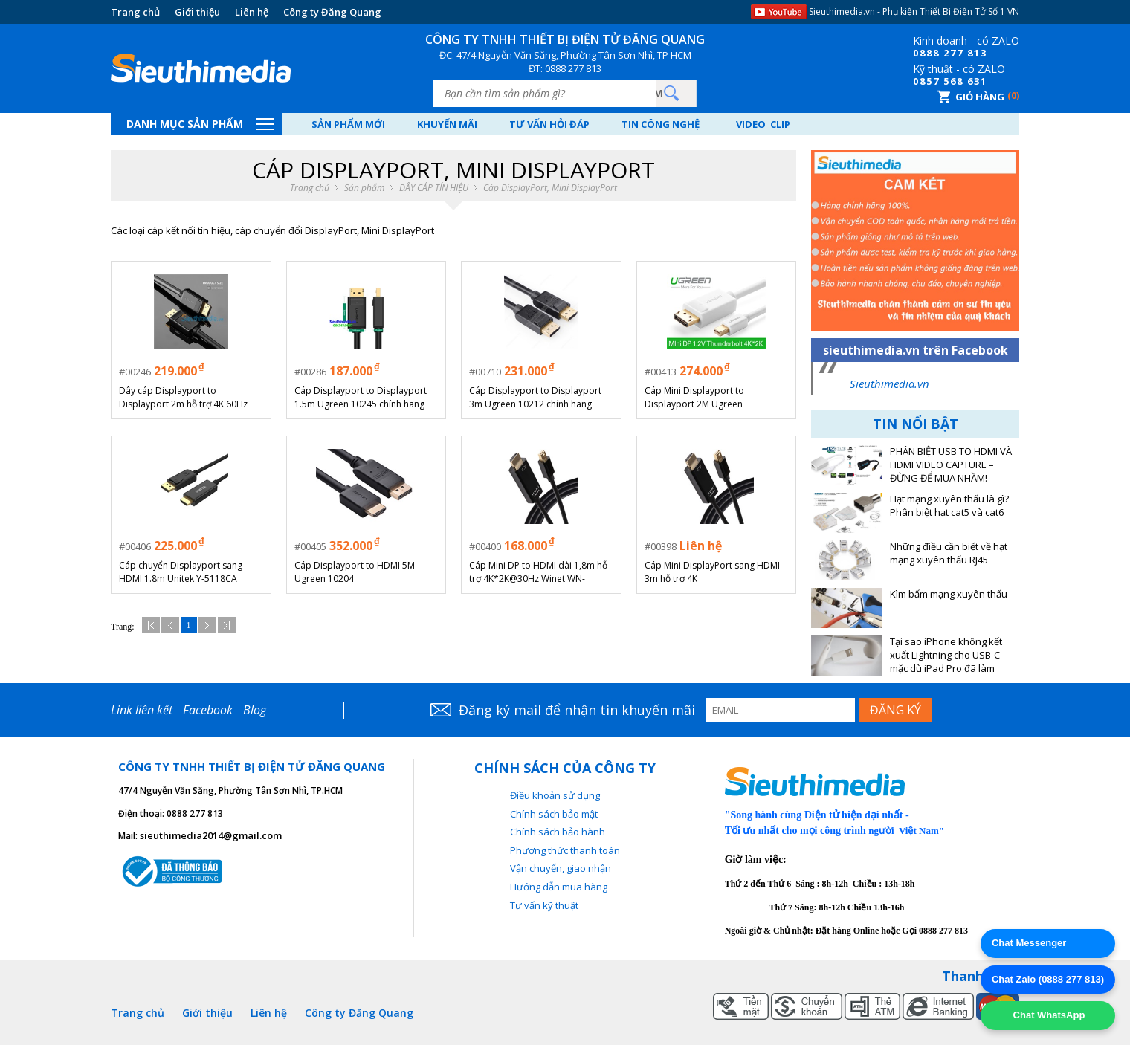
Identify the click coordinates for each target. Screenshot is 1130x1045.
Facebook (208, 710)
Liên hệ (251, 12)
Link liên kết (141, 710)
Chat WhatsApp (1047, 1014)
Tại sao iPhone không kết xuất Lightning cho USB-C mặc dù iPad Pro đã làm (946, 655)
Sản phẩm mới (348, 124)
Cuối (227, 625)
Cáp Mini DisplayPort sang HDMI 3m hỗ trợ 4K (712, 572)
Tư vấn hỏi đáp (549, 124)
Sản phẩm (364, 188)
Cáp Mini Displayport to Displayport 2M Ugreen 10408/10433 (694, 397)
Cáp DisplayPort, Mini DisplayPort (550, 188)
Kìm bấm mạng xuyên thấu (948, 594)
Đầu (151, 625)
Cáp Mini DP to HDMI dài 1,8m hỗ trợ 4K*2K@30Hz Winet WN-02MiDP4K (538, 572)
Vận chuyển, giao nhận (560, 868)
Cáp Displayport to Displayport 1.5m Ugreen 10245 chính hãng (360, 397)
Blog (254, 710)
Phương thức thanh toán (565, 850)
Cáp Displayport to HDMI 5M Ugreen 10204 (354, 572)
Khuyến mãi (447, 124)
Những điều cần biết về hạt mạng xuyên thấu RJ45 (948, 553)
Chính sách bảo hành (557, 831)
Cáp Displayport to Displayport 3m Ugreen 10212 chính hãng (535, 397)
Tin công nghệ (661, 124)
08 (919, 52)
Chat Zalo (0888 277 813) (1048, 979)
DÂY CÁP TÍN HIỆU (433, 188)
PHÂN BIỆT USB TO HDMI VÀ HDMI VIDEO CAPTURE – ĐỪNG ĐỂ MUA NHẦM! (951, 465)
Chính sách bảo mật (554, 814)
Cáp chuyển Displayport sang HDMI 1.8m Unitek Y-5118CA (180, 572)
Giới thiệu (197, 12)
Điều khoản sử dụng (555, 795)
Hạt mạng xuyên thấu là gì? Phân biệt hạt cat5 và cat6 (949, 506)
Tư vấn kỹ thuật (544, 905)
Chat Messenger (1029, 942)
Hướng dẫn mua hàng (558, 886)
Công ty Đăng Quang (332, 12)
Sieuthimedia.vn (889, 383)
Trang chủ (135, 12)
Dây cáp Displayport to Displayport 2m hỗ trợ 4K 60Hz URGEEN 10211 (183, 397)
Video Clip (763, 124)
